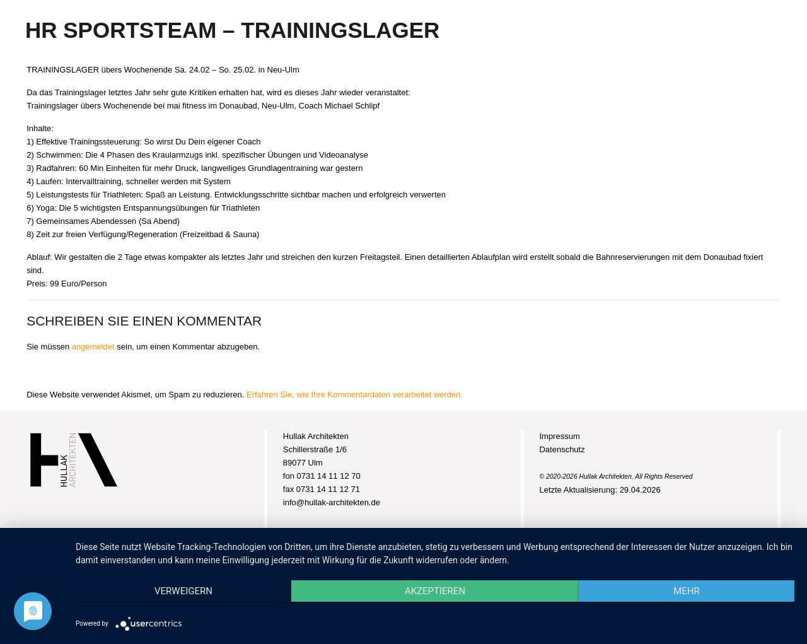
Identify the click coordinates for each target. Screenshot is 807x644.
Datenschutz (561, 449)
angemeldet (93, 346)
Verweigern (183, 591)
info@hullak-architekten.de (331, 502)
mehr (686, 591)
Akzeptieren (435, 591)
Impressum (559, 436)
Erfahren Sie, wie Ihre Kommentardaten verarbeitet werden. (355, 394)
